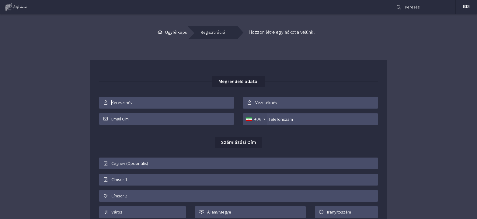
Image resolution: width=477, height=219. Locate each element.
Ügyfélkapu (176, 32)
